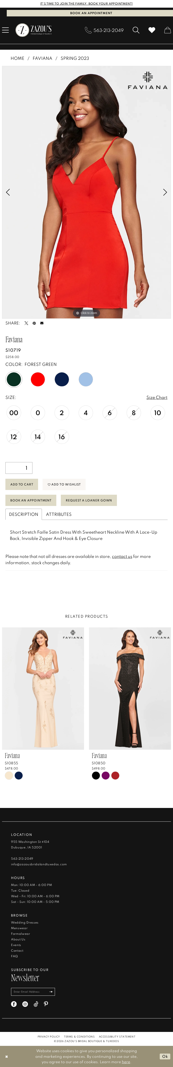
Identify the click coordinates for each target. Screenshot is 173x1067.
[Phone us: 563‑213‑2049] (104, 30)
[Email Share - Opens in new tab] (41, 323)
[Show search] (136, 30)
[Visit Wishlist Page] (152, 30)
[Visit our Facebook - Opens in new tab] (14, 1004)
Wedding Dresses (25, 922)
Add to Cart (21, 484)
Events (16, 945)
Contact (17, 950)
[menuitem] (104, 30)
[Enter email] (33, 992)
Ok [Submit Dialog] (165, 1056)
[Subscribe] (51, 992)
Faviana (42, 58)
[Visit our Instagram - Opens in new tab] (25, 1004)
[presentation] (43, 688)
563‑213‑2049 (22, 859)
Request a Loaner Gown (89, 500)
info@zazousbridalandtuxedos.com (39, 864)
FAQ (14, 956)
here (126, 1061)
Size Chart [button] (156, 397)
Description (23, 514)
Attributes (59, 514)
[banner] (34, 30)
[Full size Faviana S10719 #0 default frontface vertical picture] (86, 192)
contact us (122, 556)
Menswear (19, 928)
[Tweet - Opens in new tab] (26, 323)
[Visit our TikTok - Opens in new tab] (36, 1004)
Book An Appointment (31, 500)
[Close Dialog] (7, 1056)
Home (17, 58)
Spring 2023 (75, 58)
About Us (18, 939)
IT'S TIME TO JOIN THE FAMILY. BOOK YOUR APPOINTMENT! (86, 4)
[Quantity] (18, 468)
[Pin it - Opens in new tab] (34, 323)
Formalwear (20, 934)
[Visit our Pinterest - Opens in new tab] (46, 1004)
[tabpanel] (86, 192)
